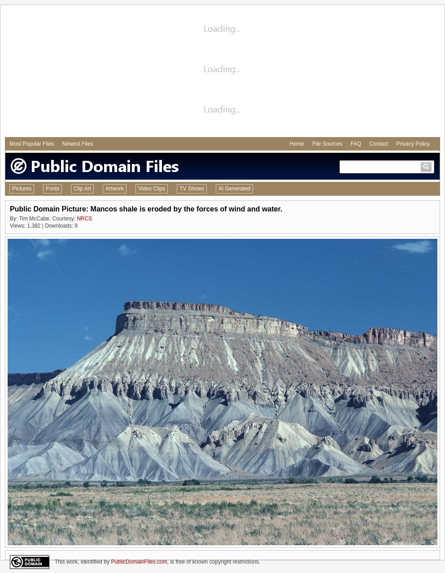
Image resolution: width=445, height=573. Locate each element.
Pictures (21, 188)
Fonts (52, 188)
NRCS (84, 218)
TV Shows (191, 188)
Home (297, 144)
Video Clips (151, 188)
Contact (379, 144)
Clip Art (82, 188)
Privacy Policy (413, 144)
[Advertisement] (223, 72)
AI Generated (234, 188)
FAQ (355, 144)
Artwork (114, 188)
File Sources (327, 144)
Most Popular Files (31, 144)
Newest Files (77, 144)
